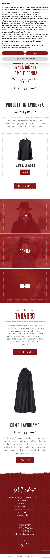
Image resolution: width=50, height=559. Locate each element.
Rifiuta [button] (13, 53)
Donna (25, 251)
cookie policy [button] (34, 14)
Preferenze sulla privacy (23, 509)
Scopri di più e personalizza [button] (25, 59)
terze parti (37, 16)
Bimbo (25, 286)
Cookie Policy (23, 515)
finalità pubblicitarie (8, 27)
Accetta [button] (36, 53)
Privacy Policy (23, 512)
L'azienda (25, 459)
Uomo (25, 216)
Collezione (25, 185)
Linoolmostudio (35, 557)
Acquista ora (25, 351)
